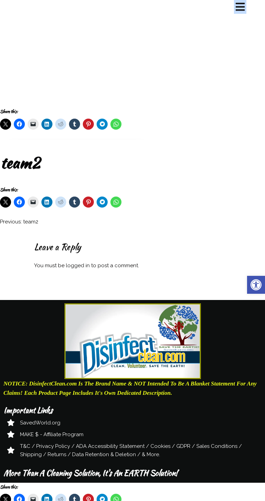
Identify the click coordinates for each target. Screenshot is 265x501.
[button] (256, 285)
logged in (78, 265)
